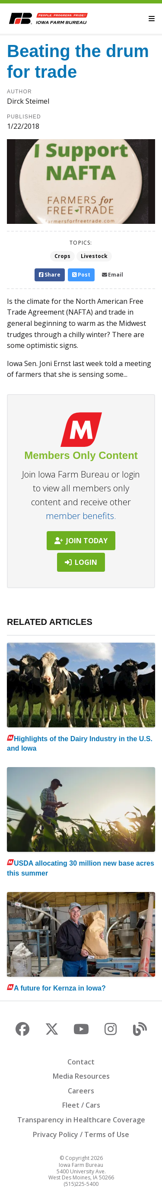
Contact (81, 1062)
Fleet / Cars (81, 1105)
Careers (81, 1091)
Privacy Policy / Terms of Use (81, 1134)
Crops (62, 256)
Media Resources (81, 1076)
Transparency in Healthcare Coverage (81, 1120)
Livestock (94, 256)
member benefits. (81, 516)
